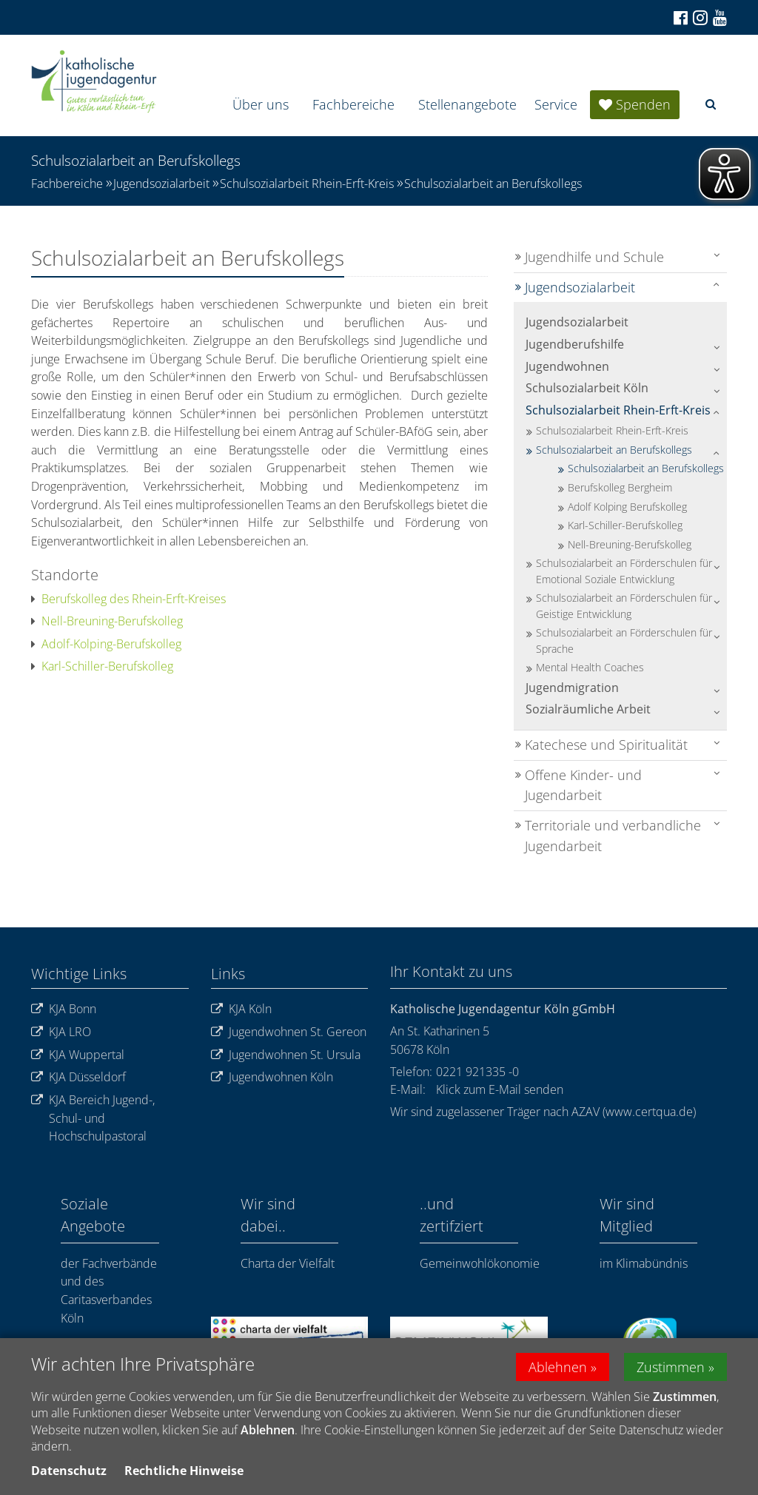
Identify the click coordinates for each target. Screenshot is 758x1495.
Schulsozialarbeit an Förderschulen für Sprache (624, 640)
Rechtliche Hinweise (184, 1473)
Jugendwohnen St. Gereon (288, 1032)
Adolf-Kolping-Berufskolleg (106, 644)
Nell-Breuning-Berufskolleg (107, 621)
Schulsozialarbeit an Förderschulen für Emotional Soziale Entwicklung (624, 571)
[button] (710, 104)
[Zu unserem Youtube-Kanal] (719, 17)
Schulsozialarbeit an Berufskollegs (493, 183)
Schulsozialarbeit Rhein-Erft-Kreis (307, 183)
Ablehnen (558, 1369)
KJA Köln (241, 1009)
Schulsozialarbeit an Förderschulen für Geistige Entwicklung (624, 606)
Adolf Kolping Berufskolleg (627, 507)
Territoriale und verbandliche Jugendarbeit (613, 835)
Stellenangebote (467, 104)
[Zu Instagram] (699, 17)
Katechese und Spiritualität (606, 744)
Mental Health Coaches (590, 667)
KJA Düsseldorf (78, 1077)
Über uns (260, 104)
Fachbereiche (353, 104)
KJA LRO (61, 1032)
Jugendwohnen (567, 366)
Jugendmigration (572, 687)
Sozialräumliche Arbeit (588, 709)
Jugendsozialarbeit (161, 183)
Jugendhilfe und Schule (594, 257)
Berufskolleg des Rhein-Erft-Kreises (128, 599)
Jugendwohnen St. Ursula (285, 1055)
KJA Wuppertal (77, 1055)
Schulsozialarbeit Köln (587, 388)
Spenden (643, 104)
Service (555, 104)
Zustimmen (671, 1369)
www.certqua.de (649, 1111)
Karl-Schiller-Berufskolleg (102, 666)
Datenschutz (69, 1473)
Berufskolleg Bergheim (620, 487)
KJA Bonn (63, 1009)
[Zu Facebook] (679, 17)
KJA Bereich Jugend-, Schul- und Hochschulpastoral (93, 1118)
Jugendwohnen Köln (272, 1077)
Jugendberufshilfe (575, 344)
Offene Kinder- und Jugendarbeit (583, 785)
